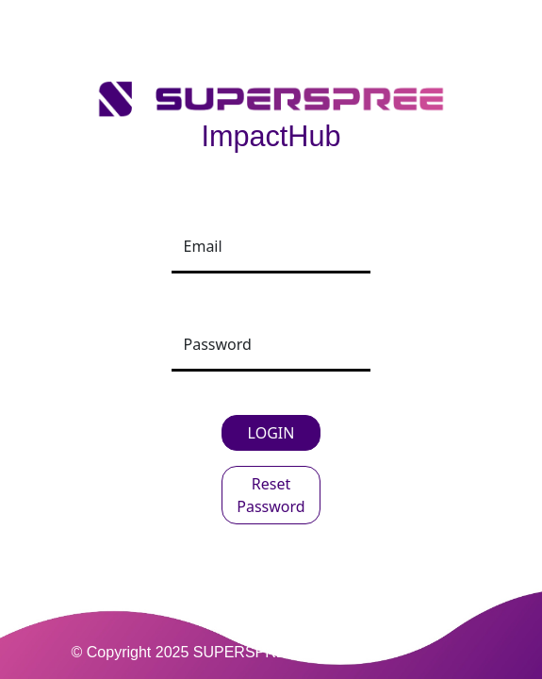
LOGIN (271, 432)
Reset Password (270, 495)
